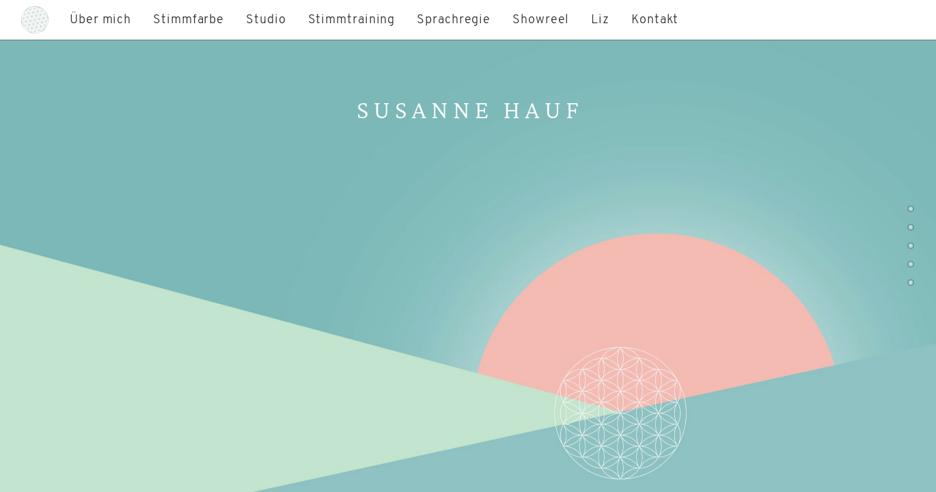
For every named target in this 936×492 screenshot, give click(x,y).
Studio (266, 20)
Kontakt (654, 20)
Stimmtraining (352, 20)
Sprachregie (454, 20)
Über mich (100, 20)
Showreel (540, 20)
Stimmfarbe (188, 20)
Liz (600, 20)
